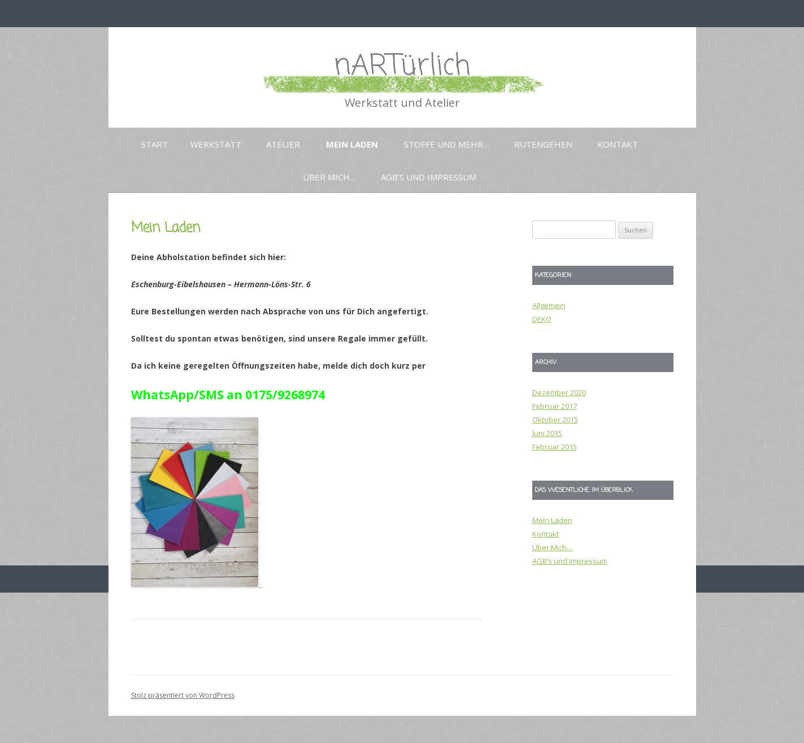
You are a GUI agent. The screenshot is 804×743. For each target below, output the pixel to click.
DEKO (541, 319)
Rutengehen (543, 144)
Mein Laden (352, 144)
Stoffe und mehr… (446, 144)
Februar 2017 (554, 406)
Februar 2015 (554, 447)
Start (154, 144)
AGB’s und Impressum (428, 177)
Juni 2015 (547, 433)
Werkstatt (215, 144)
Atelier (283, 144)
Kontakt (617, 144)
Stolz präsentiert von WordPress (182, 695)
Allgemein (549, 305)
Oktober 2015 (555, 419)
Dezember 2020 (559, 392)
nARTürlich (402, 66)
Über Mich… (329, 177)
